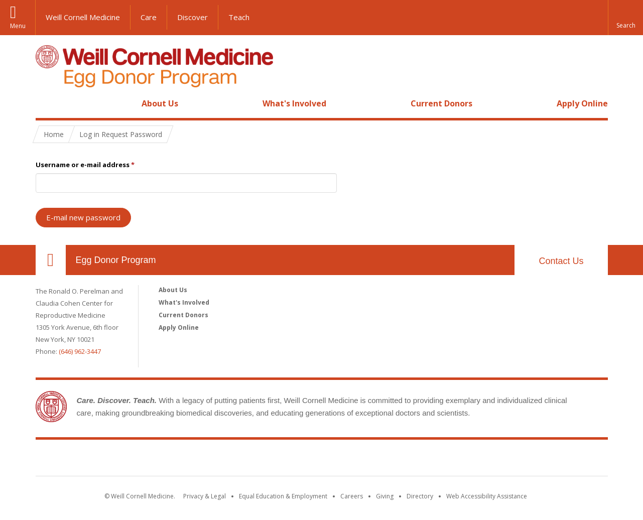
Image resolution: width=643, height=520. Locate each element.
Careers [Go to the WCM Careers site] (351, 496)
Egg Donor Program (116, 260)
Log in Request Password (120, 134)
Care (149, 17)
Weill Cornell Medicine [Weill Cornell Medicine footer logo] (248, 460)
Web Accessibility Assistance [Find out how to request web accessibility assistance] (486, 496)
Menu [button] (18, 26)
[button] (625, 17)
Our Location (51, 260)
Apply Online (582, 103)
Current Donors (441, 103)
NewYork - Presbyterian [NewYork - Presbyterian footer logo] (405, 460)
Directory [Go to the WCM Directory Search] (420, 496)
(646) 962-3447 (80, 351)
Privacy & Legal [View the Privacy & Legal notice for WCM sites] (204, 496)
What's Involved (294, 103)
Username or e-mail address (85, 164)
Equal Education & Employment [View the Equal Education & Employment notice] (283, 496)
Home (47, 103)
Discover (192, 17)
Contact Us (561, 261)
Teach (238, 17)
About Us (160, 103)
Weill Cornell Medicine (83, 17)
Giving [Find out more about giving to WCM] (385, 496)
